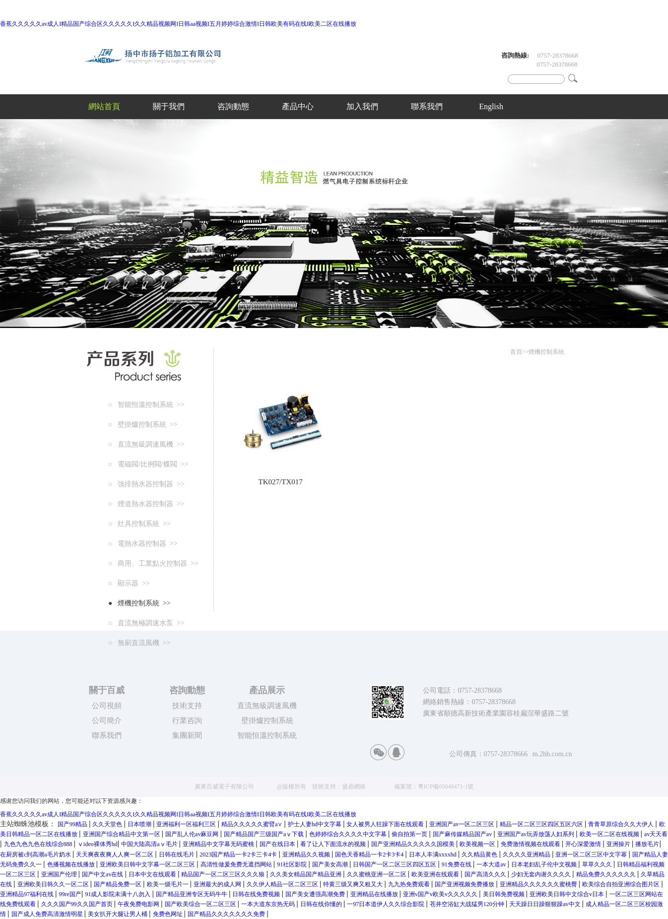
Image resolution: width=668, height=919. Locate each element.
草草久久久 (597, 864)
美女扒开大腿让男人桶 (118, 914)
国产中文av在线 (103, 874)
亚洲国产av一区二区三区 (462, 824)
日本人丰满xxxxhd (433, 854)
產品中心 (298, 106)
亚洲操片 (619, 844)
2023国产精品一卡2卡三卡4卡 (239, 854)
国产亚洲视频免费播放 (465, 884)
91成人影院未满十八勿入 (118, 894)
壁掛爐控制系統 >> (144, 424)
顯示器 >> (130, 583)
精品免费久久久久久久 (606, 874)
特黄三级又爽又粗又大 (353, 884)
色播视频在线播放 (71, 864)
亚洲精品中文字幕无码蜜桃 (219, 844)
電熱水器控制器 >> (144, 543)
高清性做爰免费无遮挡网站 (236, 864)
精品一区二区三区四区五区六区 (542, 824)
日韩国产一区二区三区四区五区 (395, 864)
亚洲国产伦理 (59, 874)
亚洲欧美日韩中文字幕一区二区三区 (148, 864)
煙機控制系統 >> (141, 603)
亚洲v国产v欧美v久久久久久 (441, 894)
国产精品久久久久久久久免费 (227, 914)
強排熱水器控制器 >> (148, 484)
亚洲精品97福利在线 (27, 894)
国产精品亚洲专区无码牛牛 (192, 894)
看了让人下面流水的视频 (333, 844)
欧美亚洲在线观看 (436, 874)
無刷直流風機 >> (141, 643)
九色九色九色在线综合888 (39, 844)
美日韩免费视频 (504, 894)
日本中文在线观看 (153, 874)
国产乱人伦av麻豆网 (192, 834)
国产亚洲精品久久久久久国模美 (413, 844)
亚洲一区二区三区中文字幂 (591, 854)
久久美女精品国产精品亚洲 (306, 874)
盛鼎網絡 (354, 786)
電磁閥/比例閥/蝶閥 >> (150, 464)
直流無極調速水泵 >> (148, 623)
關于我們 (169, 106)
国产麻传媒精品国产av (463, 834)
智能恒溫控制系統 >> (148, 404)
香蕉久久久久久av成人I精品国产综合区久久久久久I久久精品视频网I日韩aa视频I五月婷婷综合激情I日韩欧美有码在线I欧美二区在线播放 (178, 23)
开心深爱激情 (583, 844)
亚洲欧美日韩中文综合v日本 (567, 894)
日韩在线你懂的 (321, 904)
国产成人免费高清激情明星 (47, 914)
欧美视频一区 (478, 844)
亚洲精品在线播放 (375, 894)
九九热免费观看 (409, 884)
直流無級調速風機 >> (148, 444)
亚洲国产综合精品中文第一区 (122, 834)
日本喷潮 (140, 824)
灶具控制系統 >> (141, 523)
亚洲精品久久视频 (307, 854)
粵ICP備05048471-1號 (446, 786)
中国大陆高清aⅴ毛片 (150, 844)
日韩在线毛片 (177, 854)
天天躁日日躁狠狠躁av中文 (545, 904)
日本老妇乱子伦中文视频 (544, 864)
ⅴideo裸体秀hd (97, 844)
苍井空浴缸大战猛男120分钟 (468, 904)
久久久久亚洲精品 (527, 854)
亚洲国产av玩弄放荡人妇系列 (536, 834)
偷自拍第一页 (410, 834)
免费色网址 (168, 914)
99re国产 (70, 894)
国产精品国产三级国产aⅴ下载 (264, 834)
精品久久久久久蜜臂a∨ (252, 824)
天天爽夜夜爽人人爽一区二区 (115, 854)
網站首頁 (104, 106)
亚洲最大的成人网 (218, 884)
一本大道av (491, 864)
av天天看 (656, 834)
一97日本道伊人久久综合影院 (386, 904)
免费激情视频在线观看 (531, 844)
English (491, 106)
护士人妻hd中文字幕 (315, 824)
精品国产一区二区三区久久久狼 (223, 874)
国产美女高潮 (330, 864)
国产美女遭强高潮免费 (315, 894)
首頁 (516, 351)
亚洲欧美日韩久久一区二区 (53, 884)
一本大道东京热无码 (268, 904)
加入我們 (362, 106)
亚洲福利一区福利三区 (186, 824)
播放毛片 (647, 844)
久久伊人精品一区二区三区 (283, 884)
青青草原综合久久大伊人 (621, 824)
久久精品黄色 (480, 854)
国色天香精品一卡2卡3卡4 (370, 854)
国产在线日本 (278, 844)
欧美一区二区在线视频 (610, 834)
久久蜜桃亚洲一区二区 (377, 874)
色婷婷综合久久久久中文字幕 (348, 834)
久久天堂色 (108, 824)
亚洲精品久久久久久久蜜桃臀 (539, 884)
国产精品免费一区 (118, 884)
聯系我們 (427, 106)
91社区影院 (292, 864)
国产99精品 (73, 824)
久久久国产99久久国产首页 (77, 904)
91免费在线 (457, 864)
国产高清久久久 (486, 874)
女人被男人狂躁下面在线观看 (385, 824)
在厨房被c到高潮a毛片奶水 (36, 854)
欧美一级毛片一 (168, 884)
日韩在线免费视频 (256, 894)
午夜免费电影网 (139, 904)
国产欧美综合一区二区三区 (201, 904)
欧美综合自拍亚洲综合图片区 (621, 884)
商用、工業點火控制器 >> (155, 563)
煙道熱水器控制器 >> (148, 504)
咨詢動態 (233, 106)
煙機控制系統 (546, 351)
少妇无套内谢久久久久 (541, 874)
